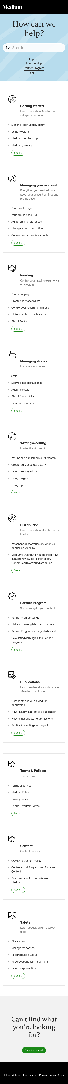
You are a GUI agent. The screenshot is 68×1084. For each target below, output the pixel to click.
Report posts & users (24, 954)
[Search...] (34, 47)
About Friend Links (22, 396)
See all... (18, 152)
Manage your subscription (27, 228)
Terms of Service (21, 785)
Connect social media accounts (29, 235)
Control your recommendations (30, 307)
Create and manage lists (25, 301)
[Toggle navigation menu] (63, 7)
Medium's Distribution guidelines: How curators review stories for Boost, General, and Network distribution (34, 559)
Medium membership (24, 138)
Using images (19, 478)
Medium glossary (21, 145)
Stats (14, 376)
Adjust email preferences (26, 221)
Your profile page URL (24, 215)
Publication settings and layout (29, 725)
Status (6, 1074)
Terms (52, 1074)
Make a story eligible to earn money (32, 624)
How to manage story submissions (32, 718)
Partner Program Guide (25, 617)
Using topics (18, 485)
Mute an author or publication (29, 314)
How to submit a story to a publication (33, 711)
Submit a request (34, 1050)
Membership (34, 63)
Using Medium (20, 131)
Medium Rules (20, 792)
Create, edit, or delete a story (28, 464)
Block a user (18, 941)
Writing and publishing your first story (33, 458)
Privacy (43, 1074)
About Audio (19, 321)
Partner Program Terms (25, 806)
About (61, 1074)
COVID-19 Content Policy (26, 860)
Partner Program (34, 68)
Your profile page (21, 208)
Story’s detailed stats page (26, 382)
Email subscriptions (23, 403)
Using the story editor (24, 471)
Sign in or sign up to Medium (28, 125)
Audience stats (20, 389)
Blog (24, 1074)
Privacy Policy (19, 799)
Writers (16, 1074)
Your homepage (20, 294)
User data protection (23, 968)
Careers (33, 1074)
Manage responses (23, 948)
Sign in (34, 72)
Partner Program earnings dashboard (33, 631)
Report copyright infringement (29, 961)
